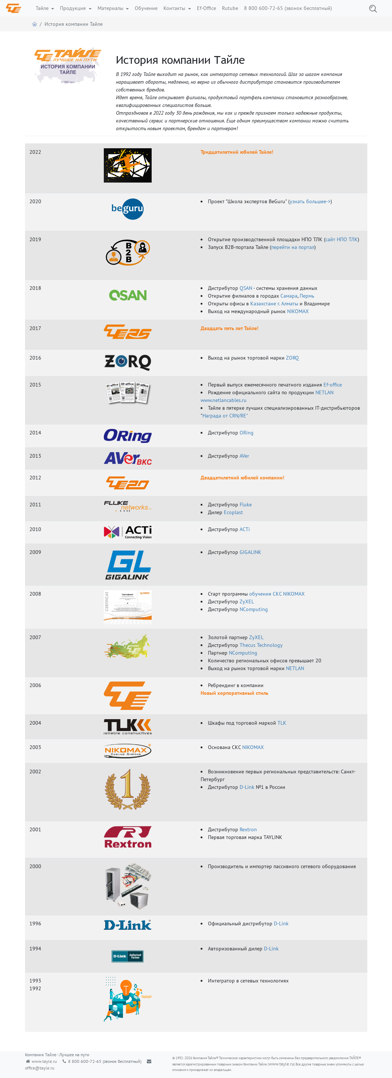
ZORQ (292, 357)
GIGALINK (250, 552)
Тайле (43, 8)
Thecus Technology (261, 645)
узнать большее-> (310, 201)
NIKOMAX (298, 311)
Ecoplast (233, 512)
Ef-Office (206, 8)
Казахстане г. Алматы (274, 303)
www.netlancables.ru (224, 400)
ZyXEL (247, 601)
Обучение (146, 8)
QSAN (246, 288)
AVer (244, 456)
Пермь (307, 295)
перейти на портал (292, 247)
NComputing (254, 609)
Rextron (248, 829)
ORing (247, 432)
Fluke (246, 504)
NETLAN (324, 392)
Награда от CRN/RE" (225, 415)
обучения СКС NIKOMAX (277, 593)
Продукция (73, 8)
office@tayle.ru (39, 1068)
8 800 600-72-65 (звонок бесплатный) (288, 8)
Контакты (175, 8)
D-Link (247, 787)
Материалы (111, 8)
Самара (288, 295)
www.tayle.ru (44, 1061)
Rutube (230, 8)
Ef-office (333, 384)
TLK (282, 723)
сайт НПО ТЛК (341, 239)
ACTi (245, 529)
